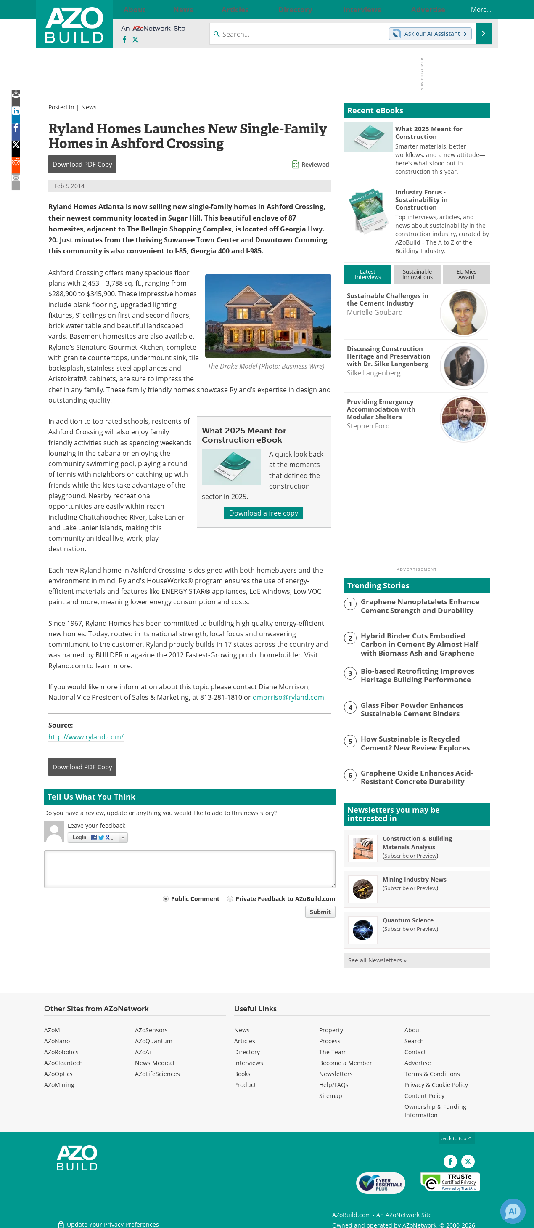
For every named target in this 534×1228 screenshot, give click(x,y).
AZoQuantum (153, 1039)
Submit (320, 912)
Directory (247, 1050)
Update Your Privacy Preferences (108, 1217)
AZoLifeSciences (157, 1072)
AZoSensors (151, 1028)
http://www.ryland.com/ (86, 736)
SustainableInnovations (417, 274)
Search (414, 1039)
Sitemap (330, 1094)
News (89, 107)
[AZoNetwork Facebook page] (124, 39)
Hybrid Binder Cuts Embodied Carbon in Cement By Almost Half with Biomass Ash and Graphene (424, 643)
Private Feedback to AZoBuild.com (285, 899)
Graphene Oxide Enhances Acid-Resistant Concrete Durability (411, 774)
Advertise (417, 1061)
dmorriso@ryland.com (288, 697)
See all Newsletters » (377, 958)
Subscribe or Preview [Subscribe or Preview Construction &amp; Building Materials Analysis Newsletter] (410, 854)
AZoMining (59, 1083)
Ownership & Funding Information (435, 1109)
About (412, 1028)
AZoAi (143, 1050)
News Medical (154, 1061)
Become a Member (345, 1061)
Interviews (248, 1061)
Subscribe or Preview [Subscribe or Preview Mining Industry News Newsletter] (410, 886)
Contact (415, 1050)
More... (473, 9)
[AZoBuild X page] (135, 39)
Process (330, 1039)
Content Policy (424, 1094)
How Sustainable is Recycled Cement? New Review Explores (421, 741)
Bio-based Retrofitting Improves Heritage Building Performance (412, 672)
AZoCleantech (63, 1061)
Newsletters (336, 1072)
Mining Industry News (415, 878)
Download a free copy (263, 512)
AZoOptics (58, 1072)
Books (242, 1072)
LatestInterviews (368, 274)
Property (331, 1028)
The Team (333, 1050)
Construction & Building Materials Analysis (417, 841)
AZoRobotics (61, 1050)
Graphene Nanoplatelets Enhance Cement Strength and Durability (414, 605)
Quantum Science (408, 918)
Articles (244, 1039)
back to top (457, 1136)
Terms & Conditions (432, 1072)
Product (245, 1083)
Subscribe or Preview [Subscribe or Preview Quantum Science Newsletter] (410, 927)
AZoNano (57, 1039)
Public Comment (195, 899)
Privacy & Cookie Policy (436, 1083)
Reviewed (315, 164)
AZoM (52, 1028)
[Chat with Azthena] (513, 1211)
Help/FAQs (334, 1083)
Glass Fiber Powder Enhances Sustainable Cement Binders (406, 707)
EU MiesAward (466, 274)
